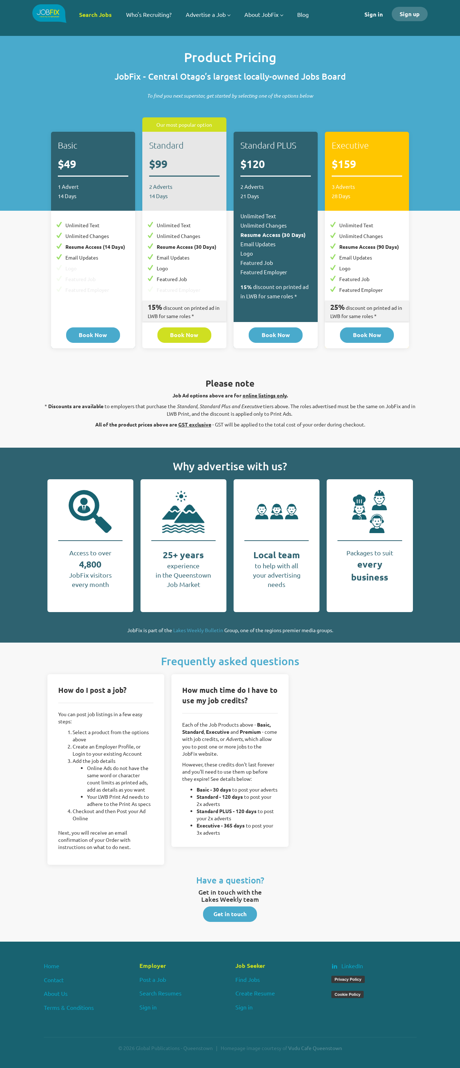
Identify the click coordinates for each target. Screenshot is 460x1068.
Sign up (410, 14)
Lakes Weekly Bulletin (198, 630)
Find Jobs (247, 979)
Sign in (373, 14)
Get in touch (230, 914)
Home (51, 965)
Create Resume (255, 993)
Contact (54, 979)
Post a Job (152, 979)
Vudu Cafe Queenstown (315, 1048)
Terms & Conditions (69, 1007)
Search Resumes (160, 993)
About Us (56, 993)
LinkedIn (352, 965)
